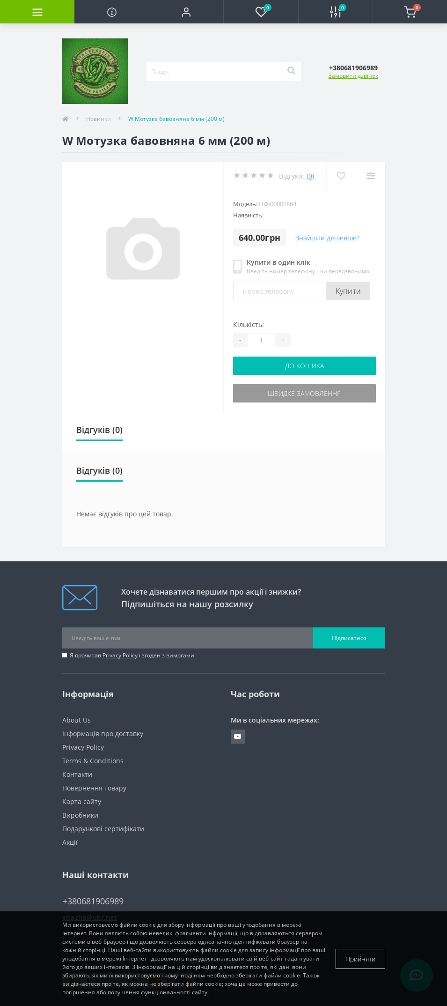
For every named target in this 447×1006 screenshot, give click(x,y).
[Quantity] (261, 340)
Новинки (98, 119)
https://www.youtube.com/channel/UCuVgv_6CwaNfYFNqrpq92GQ (238, 736)
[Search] (291, 71)
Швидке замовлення (304, 393)
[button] (186, 11)
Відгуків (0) (99, 429)
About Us (76, 719)
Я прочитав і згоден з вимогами (132, 655)
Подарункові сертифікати (103, 828)
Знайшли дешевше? (327, 237)
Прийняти (360, 958)
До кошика (304, 365)
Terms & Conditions (93, 760)
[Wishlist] (341, 176)
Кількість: (248, 324)
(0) (310, 175)
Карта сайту (81, 801)
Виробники (80, 815)
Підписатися (349, 638)
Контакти (77, 774)
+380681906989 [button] (93, 901)
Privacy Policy (120, 655)
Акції (70, 842)
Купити (348, 291)
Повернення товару (94, 787)
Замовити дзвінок (353, 76)
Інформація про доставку (102, 733)
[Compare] (370, 176)
